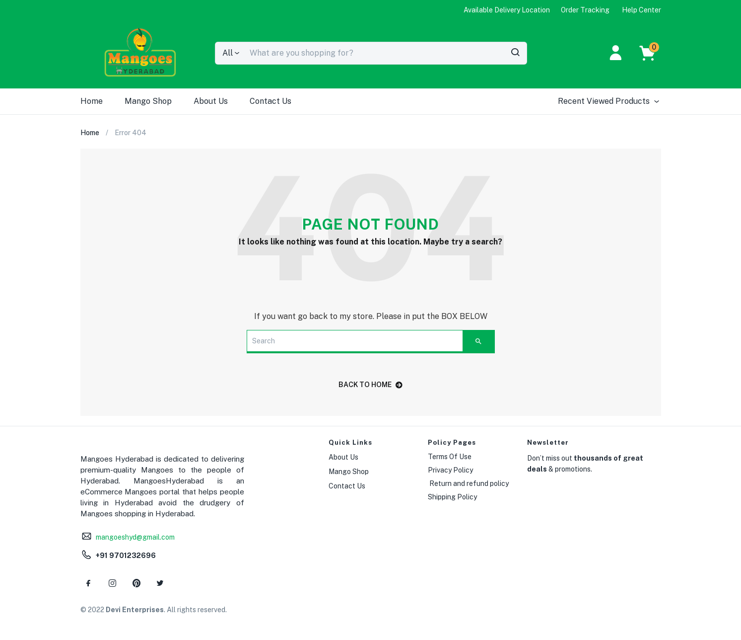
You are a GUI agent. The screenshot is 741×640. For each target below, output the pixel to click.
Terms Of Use (450, 457)
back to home (370, 385)
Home (91, 101)
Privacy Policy (450, 470)
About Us (211, 101)
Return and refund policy (468, 483)
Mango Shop (148, 101)
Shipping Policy (452, 497)
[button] (652, 53)
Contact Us (270, 101)
